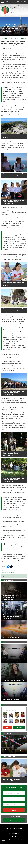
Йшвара (14, 810)
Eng (10, 5)
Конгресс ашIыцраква (14, 833)
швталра (21, 570)
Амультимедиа (11, 831)
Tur (13, 5)
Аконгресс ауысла (10, 828)
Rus (8, 5)
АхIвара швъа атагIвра (14, 820)
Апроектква (19, 831)
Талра (17, 1)
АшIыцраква (4, 38)
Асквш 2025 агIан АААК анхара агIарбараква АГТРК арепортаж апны (13, 780)
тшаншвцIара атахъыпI (8, 572)
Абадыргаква (19, 828)
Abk (15, 5)
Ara (20, 5)
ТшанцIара (24, 1)
